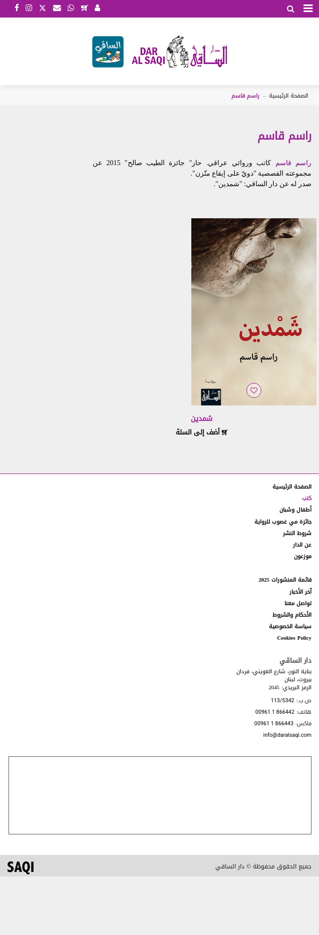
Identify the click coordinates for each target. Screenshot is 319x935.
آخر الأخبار (300, 592)
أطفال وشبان (295, 510)
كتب (306, 498)
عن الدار (302, 545)
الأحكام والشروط (291, 615)
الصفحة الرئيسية (288, 96)
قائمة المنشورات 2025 (284, 580)
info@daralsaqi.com (287, 735)
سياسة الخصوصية (290, 626)
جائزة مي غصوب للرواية (282, 522)
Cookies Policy (294, 638)
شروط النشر (297, 533)
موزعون (302, 556)
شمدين (201, 418)
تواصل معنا (297, 603)
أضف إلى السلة (202, 432)
